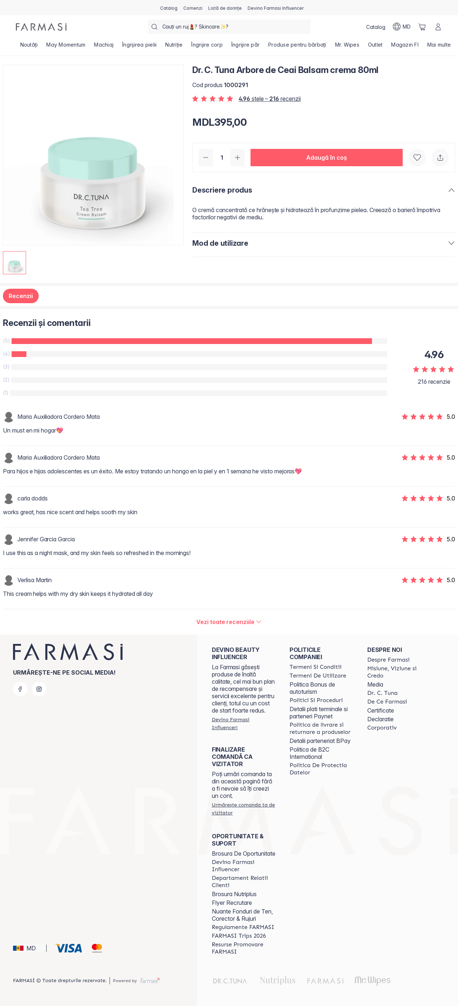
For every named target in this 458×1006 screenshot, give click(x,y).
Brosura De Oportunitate (243, 853)
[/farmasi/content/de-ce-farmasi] (387, 701)
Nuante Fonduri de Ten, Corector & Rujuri (242, 915)
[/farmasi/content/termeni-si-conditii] (316, 667)
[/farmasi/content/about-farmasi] (388, 659)
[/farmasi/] (41, 27)
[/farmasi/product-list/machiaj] (104, 47)
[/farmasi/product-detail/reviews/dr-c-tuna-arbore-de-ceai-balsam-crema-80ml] (229, 621)
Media (375, 684)
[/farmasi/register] (192, 7)
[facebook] (20, 689)
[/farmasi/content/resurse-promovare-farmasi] (244, 948)
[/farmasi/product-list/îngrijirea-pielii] (139, 47)
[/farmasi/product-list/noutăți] (29, 47)
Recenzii (21, 296)
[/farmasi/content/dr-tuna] (382, 693)
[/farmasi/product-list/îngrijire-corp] (207, 47)
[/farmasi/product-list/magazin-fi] (405, 47)
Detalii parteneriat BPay (320, 740)
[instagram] (39, 689)
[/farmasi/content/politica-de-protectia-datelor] (322, 769)
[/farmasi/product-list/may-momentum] (66, 47)
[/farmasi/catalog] (168, 7)
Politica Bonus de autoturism (312, 688)
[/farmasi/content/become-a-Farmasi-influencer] (244, 866)
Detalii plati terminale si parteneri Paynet (319, 712)
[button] (327, 157)
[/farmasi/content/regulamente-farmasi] (243, 927)
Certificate (380, 710)
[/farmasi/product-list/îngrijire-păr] (245, 47)
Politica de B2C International (309, 753)
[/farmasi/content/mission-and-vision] (399, 672)
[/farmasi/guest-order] (244, 809)
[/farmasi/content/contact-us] (244, 881)
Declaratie (380, 719)
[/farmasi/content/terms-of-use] (318, 675)
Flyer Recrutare (232, 902)
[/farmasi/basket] (422, 26)
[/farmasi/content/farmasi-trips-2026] (239, 936)
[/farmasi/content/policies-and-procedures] (316, 700)
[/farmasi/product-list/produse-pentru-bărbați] (297, 47)
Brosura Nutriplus (234, 894)
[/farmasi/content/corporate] (382, 727)
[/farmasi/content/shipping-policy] (322, 728)
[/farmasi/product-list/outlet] (375, 47)
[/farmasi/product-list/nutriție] (174, 47)
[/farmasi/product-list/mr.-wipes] (347, 47)
